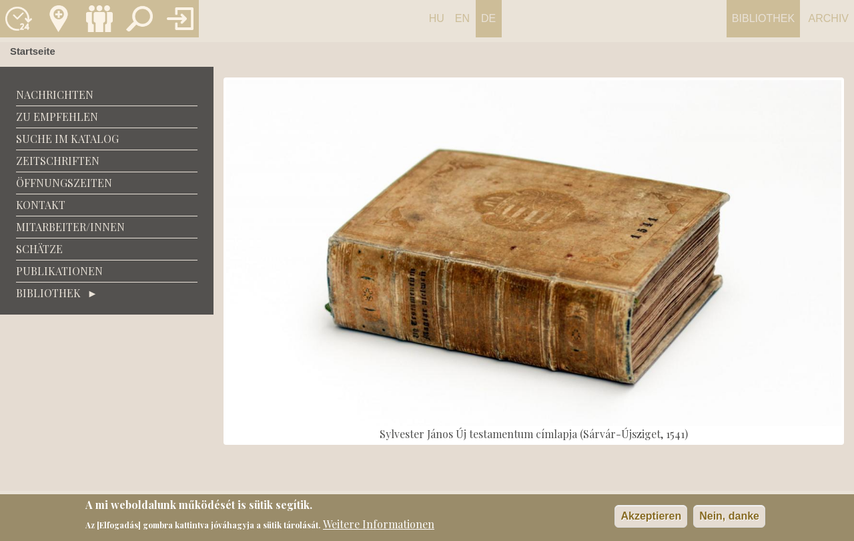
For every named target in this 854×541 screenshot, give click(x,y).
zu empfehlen (57, 117)
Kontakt (40, 205)
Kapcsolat (58, 18)
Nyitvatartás (18, 18)
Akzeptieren (650, 518)
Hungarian (436, 25)
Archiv (829, 18)
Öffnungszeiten (64, 183)
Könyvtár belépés (180, 18)
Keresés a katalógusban (139, 18)
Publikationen (59, 271)
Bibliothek (763, 18)
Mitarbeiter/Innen (70, 227)
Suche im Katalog (67, 139)
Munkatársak (99, 18)
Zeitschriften (57, 161)
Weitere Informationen (378, 526)
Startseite (32, 51)
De (488, 18)
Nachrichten (54, 94)
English (462, 25)
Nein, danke (729, 518)
